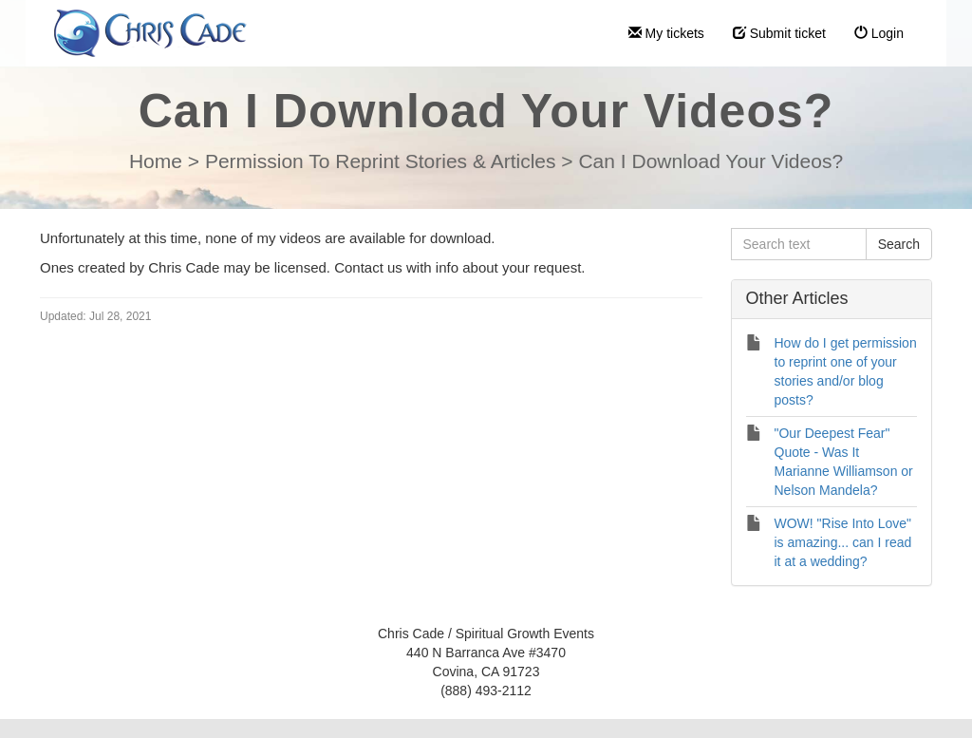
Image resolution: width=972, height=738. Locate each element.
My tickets (666, 33)
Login (879, 33)
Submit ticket (779, 33)
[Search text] (799, 244)
